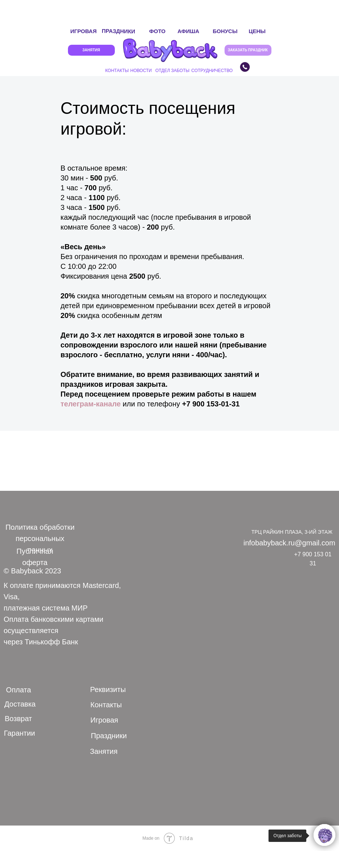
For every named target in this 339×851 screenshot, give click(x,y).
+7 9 (189, 404)
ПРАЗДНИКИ (118, 31)
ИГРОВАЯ (83, 31)
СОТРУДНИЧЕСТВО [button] (212, 70)
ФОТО (157, 31)
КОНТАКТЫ (117, 70)
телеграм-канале (91, 404)
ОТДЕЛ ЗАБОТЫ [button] (173, 70)
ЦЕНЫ (257, 31)
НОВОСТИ (141, 70)
